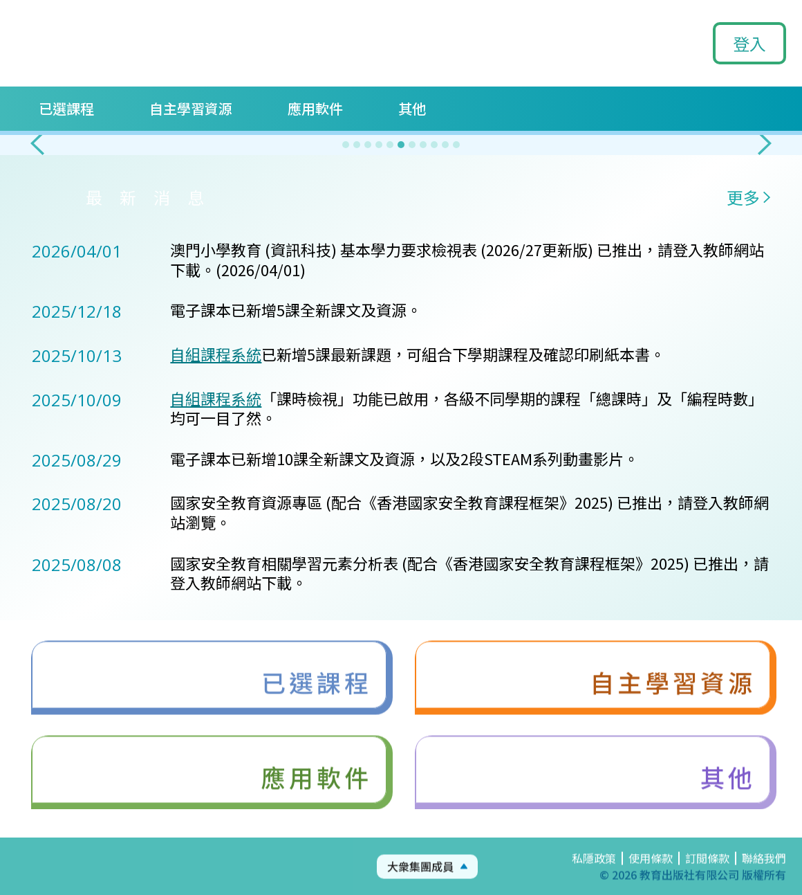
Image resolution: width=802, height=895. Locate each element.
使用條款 (650, 869)
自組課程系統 (215, 354)
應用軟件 (315, 108)
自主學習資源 (190, 108)
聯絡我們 (764, 869)
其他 (412, 108)
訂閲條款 (707, 869)
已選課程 (66, 108)
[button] (37, 143)
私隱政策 (594, 869)
